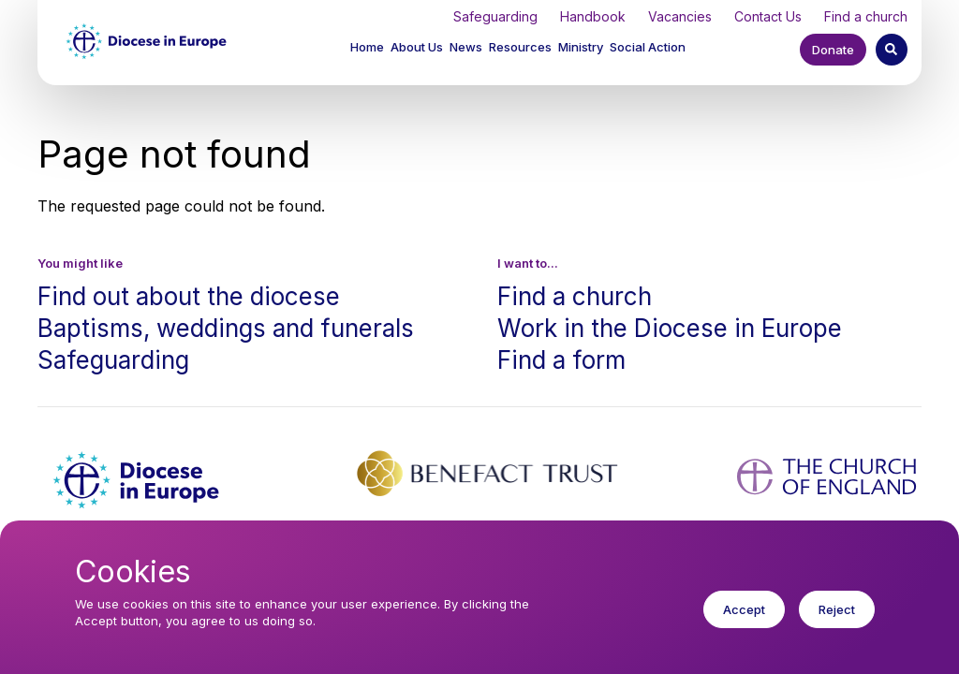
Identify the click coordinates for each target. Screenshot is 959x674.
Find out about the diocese (188, 296)
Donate (833, 49)
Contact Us (768, 16)
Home (367, 46)
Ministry (580, 46)
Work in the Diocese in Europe (669, 328)
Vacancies (680, 16)
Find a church (865, 16)
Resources (520, 46)
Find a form (561, 359)
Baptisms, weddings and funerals (225, 328)
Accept (744, 620)
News (466, 46)
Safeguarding (495, 16)
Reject (837, 620)
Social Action (648, 46)
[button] (418, 49)
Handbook (593, 16)
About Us (417, 46)
